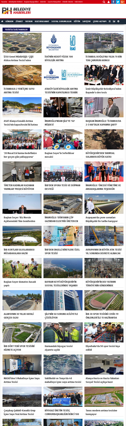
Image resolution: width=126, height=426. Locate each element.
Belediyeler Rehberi (16, 2)
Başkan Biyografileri (31, 2)
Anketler (43, 2)
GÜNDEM (9, 21)
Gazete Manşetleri (54, 2)
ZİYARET (19, 21)
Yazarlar (4, 2)
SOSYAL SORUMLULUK (61, 21)
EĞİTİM (77, 21)
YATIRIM (29, 21)
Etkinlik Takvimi (67, 2)
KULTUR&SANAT (42, 21)
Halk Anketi (79, 2)
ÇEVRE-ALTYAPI (99, 21)
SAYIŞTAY (86, 21)
